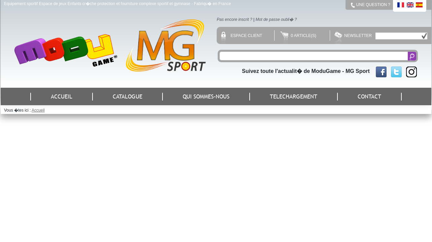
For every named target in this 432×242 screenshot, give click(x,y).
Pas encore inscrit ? (234, 19)
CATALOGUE (127, 96)
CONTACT (369, 96)
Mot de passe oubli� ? (276, 19)
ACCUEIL (61, 96)
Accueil (38, 110)
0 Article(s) (298, 36)
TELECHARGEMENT (293, 96)
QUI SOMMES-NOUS (206, 96)
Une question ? (373, 4)
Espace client (241, 36)
